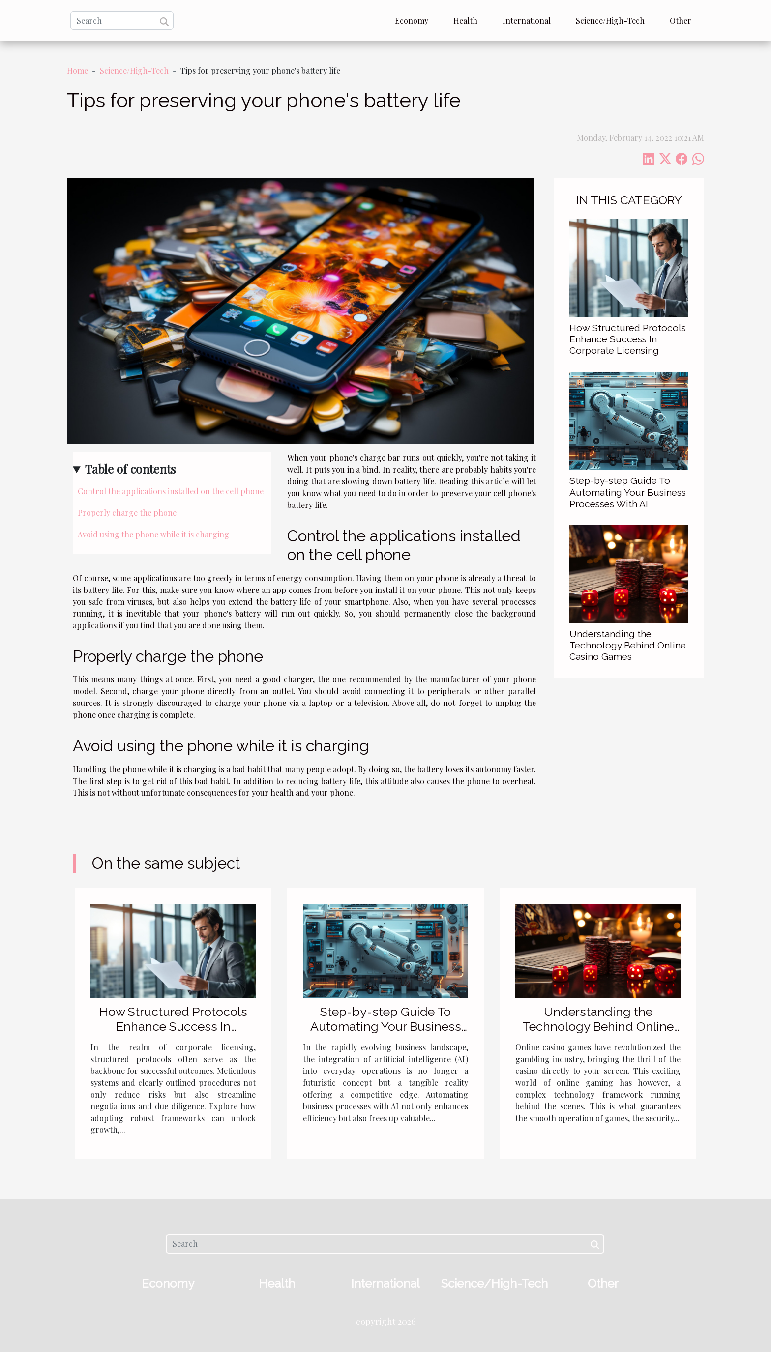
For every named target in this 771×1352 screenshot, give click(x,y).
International (527, 20)
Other (680, 20)
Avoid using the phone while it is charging (153, 534)
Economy (411, 20)
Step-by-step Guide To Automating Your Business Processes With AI (627, 491)
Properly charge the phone (127, 512)
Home (77, 70)
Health (465, 20)
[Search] (122, 20)
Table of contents (130, 469)
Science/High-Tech (610, 20)
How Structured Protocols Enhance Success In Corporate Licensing (627, 339)
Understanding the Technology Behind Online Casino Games (627, 645)
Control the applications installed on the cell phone (171, 491)
